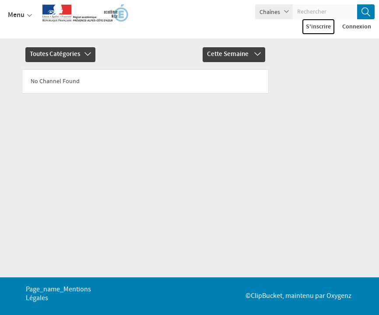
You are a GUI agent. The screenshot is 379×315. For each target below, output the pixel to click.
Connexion (356, 27)
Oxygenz (338, 296)
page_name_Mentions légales (58, 294)
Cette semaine (234, 54)
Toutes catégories (60, 54)
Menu (20, 15)
